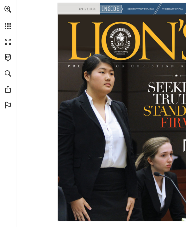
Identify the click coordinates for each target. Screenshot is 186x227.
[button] (8, 9)
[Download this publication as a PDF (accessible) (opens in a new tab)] (8, 58)
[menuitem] (8, 17)
